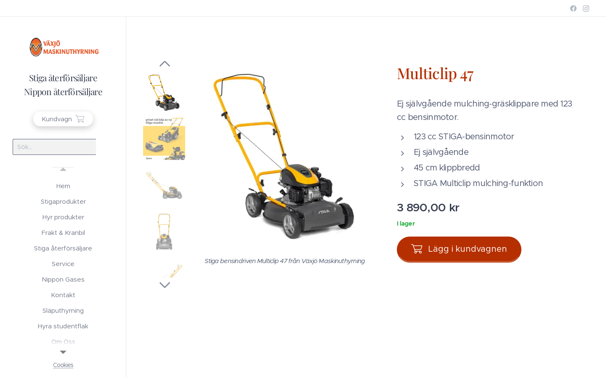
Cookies (63, 365)
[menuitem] (63, 186)
